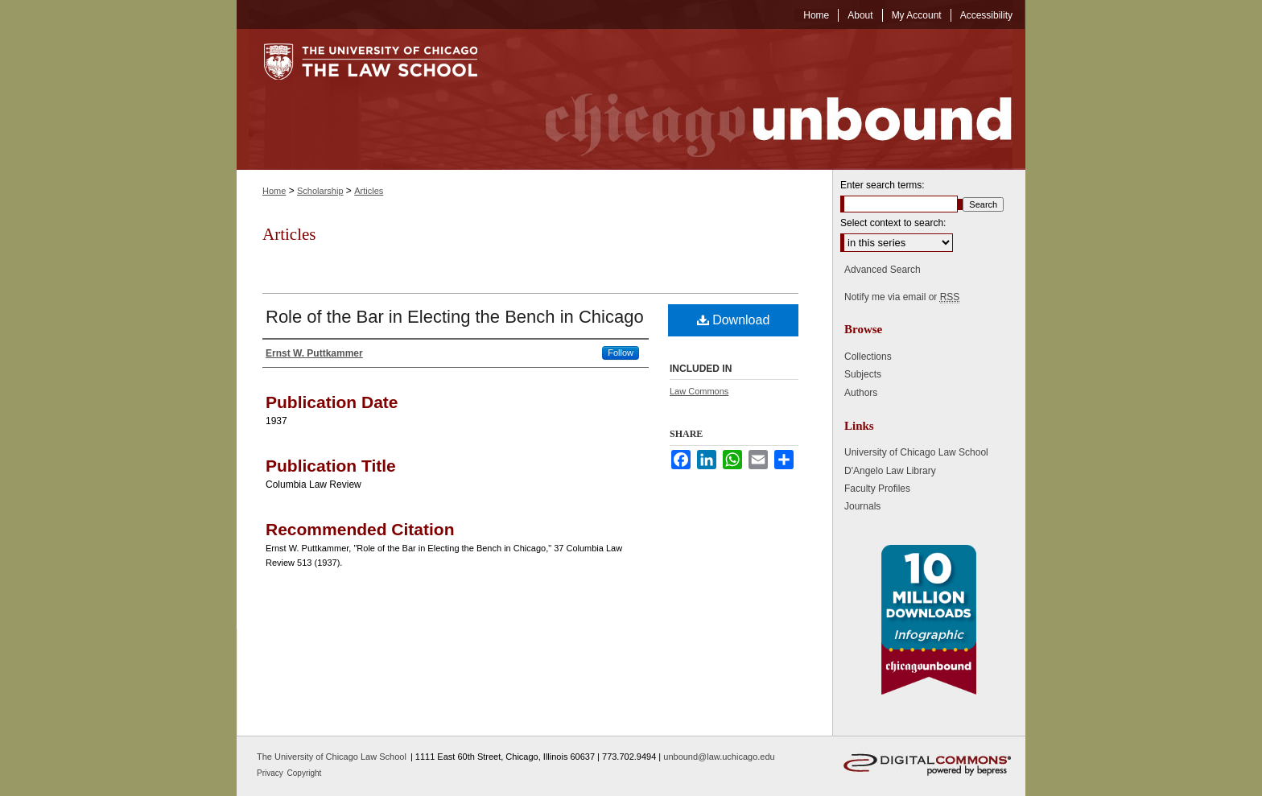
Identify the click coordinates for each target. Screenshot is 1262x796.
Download (733, 320)
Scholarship (320, 191)
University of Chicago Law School (916, 452)
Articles (368, 191)
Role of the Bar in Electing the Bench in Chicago (455, 317)
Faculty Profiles (877, 488)
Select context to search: (893, 223)
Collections (868, 356)
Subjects (862, 374)
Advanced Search (882, 269)
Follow (620, 352)
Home (274, 191)
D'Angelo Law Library (890, 470)
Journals (862, 506)
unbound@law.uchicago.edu (718, 756)
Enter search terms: (882, 185)
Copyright (304, 773)
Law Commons (699, 391)
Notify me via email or (901, 297)
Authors (860, 392)
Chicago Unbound (763, 99)
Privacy (271, 773)
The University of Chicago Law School (331, 756)
